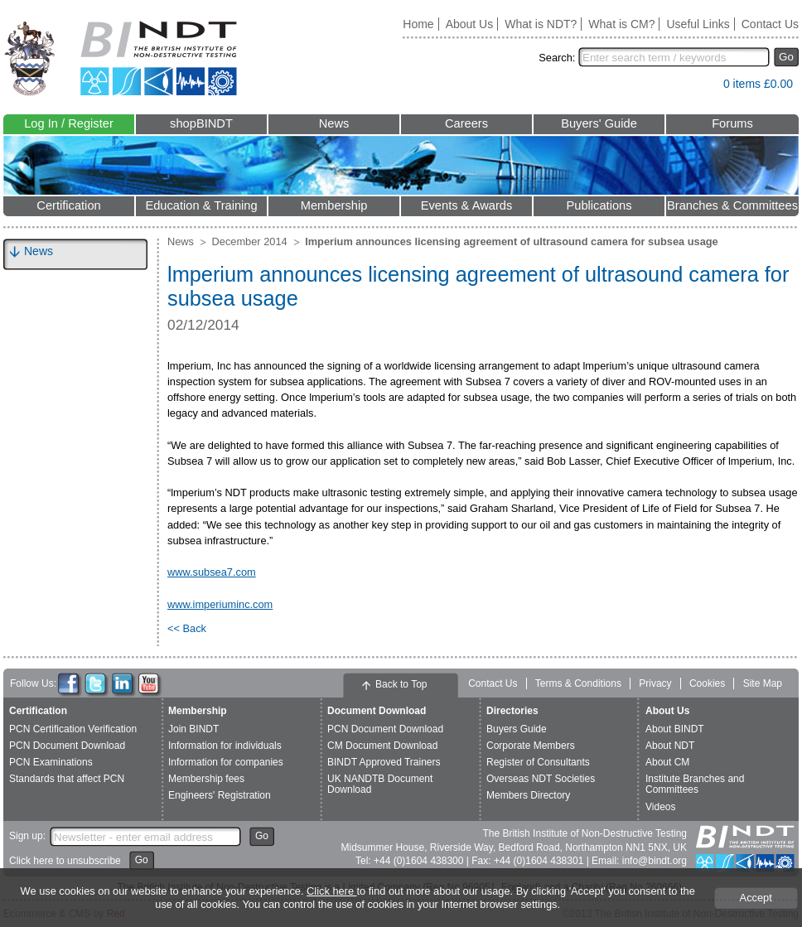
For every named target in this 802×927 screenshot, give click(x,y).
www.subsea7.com (211, 572)
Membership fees (206, 779)
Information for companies (225, 762)
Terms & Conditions (578, 683)
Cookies (707, 683)
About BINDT (674, 729)
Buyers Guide (516, 729)
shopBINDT (201, 123)
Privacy (655, 683)
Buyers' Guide (599, 123)
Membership (334, 205)
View (702, 87)
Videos (660, 807)
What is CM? (621, 24)
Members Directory (528, 795)
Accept (756, 897)
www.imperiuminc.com (220, 604)
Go (786, 57)
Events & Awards (467, 205)
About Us (470, 24)
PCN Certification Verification (73, 729)
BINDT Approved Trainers (384, 762)
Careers (466, 123)
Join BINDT (193, 729)
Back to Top (401, 684)
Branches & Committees (732, 205)
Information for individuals (225, 745)
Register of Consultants (538, 762)
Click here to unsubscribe (65, 861)
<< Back (186, 628)
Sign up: (27, 836)
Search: (557, 57)
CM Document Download (382, 745)
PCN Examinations (51, 762)
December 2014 (249, 241)
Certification (68, 205)
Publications (598, 205)
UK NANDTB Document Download (379, 784)
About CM (667, 762)
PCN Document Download (67, 745)
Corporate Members (530, 745)
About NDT (669, 745)
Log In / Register (69, 123)
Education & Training (201, 205)
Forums (732, 123)
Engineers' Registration (219, 795)
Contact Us (770, 24)
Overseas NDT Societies (540, 779)
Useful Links (697, 24)
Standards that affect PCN (66, 779)
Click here (331, 891)
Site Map (762, 683)
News (334, 123)
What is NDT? (541, 24)
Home (418, 24)
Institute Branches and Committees (694, 784)
